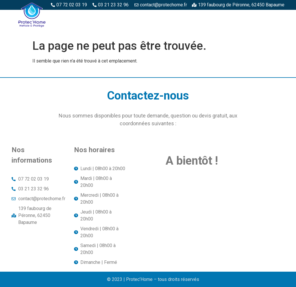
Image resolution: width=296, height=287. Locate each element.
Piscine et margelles (258, 16)
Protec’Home (106, 16)
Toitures (244, 29)
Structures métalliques (195, 29)
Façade (273, 29)
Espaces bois (146, 16)
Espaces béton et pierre (197, 16)
